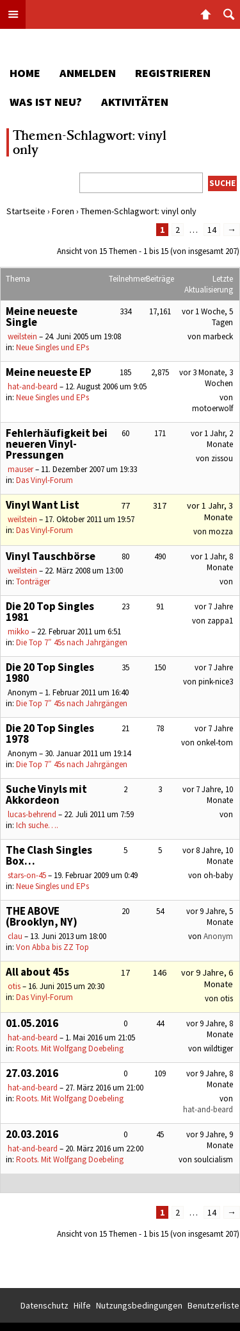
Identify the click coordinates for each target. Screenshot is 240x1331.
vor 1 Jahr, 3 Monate (210, 511)
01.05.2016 (32, 1023)
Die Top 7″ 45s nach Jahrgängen (71, 642)
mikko (18, 631)
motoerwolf (212, 408)
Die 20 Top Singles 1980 (50, 672)
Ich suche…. (37, 825)
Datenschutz (44, 1305)
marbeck (218, 336)
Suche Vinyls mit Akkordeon (46, 794)
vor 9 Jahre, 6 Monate (207, 978)
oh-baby (218, 875)
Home (25, 72)
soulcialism (213, 1159)
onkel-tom (214, 742)
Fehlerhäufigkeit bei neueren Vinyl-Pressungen (57, 444)
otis (14, 986)
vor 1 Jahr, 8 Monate (212, 562)
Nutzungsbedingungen (139, 1305)
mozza (221, 531)
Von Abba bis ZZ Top (52, 947)
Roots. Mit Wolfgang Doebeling (70, 1048)
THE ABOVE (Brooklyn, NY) (41, 916)
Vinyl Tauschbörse (50, 556)
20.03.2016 (32, 1134)
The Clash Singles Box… (49, 855)
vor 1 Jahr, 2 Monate (212, 439)
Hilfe (82, 1305)
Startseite (25, 211)
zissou (222, 458)
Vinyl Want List (42, 505)
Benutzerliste (213, 1305)
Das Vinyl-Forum (44, 480)
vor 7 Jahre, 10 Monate (207, 795)
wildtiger (218, 1048)
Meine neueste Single (41, 316)
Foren (63, 211)
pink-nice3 (215, 681)
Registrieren (173, 72)
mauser (20, 469)
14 (211, 229)
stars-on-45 (27, 875)
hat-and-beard (33, 386)
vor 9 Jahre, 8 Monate (209, 1029)
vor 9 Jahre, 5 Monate (209, 917)
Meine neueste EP (49, 372)
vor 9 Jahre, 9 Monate (209, 1140)
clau (15, 936)
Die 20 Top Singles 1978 (50, 733)
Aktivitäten (134, 101)
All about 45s (37, 972)
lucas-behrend (32, 814)
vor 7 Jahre (214, 606)
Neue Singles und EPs (52, 347)
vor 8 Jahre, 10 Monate (207, 856)
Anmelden (88, 72)
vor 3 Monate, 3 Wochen (206, 378)
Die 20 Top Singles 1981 (50, 611)
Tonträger (33, 581)
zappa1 (220, 620)
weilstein (22, 336)
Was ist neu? (46, 101)
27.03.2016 (32, 1073)
